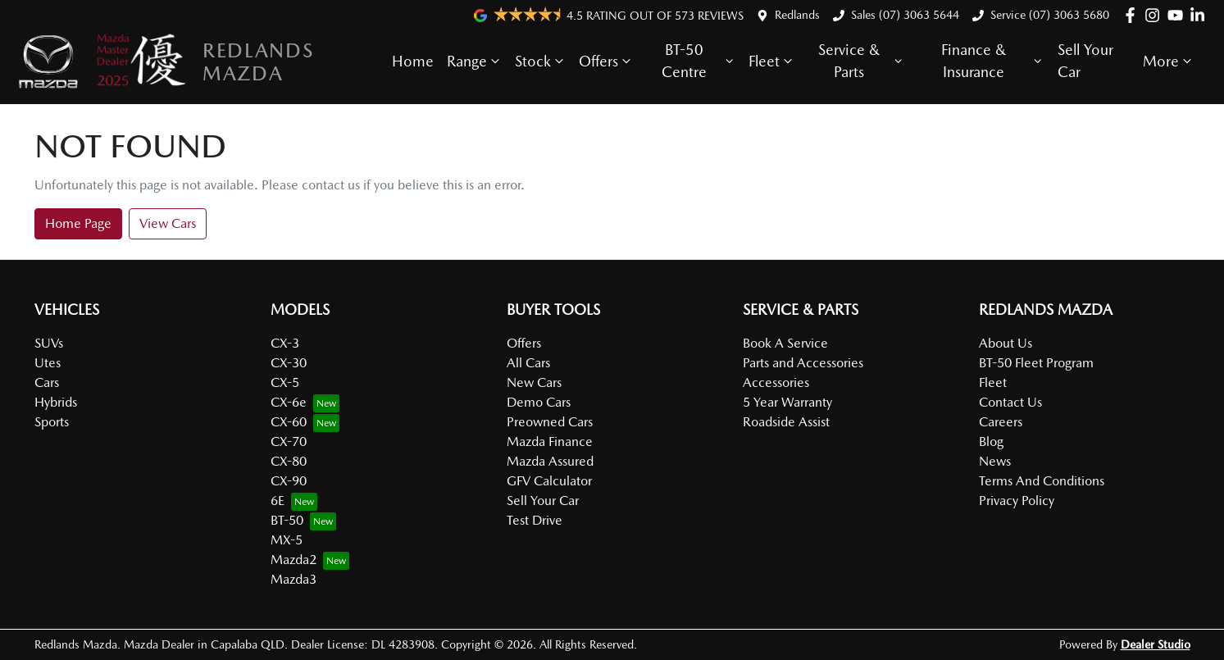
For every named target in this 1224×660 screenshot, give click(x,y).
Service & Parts (861, 60)
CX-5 (285, 382)
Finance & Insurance (992, 60)
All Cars (528, 363)
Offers (607, 61)
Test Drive (534, 520)
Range (475, 61)
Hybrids (55, 402)
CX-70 (289, 441)
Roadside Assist (786, 422)
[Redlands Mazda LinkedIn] (1201, 15)
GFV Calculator (549, 481)
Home (413, 61)
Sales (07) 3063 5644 (905, 14)
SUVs (48, 343)
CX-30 (289, 363)
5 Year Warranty (787, 402)
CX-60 (289, 422)
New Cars (534, 382)
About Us (1005, 343)
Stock (541, 61)
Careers (1000, 422)
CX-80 (289, 461)
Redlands (797, 14)
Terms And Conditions (1041, 481)
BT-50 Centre (699, 60)
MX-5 (287, 540)
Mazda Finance (550, 441)
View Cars (167, 223)
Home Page (78, 223)
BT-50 (287, 520)
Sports (51, 422)
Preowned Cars (550, 422)
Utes (47, 363)
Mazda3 (293, 579)
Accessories (776, 382)
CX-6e (289, 402)
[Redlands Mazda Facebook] (1133, 15)
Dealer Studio (1155, 644)
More (1169, 61)
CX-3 (285, 343)
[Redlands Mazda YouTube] (1178, 15)
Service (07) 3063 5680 (1049, 14)
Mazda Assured (550, 461)
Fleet (772, 61)
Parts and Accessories (803, 363)
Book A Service (785, 343)
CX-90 (289, 481)
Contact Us (1010, 402)
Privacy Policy (1016, 500)
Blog (991, 441)
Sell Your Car (1085, 60)
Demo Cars (539, 402)
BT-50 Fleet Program (1036, 363)
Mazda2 (293, 559)
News (995, 461)
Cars (46, 382)
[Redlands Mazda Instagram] (1155, 15)
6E (277, 500)
